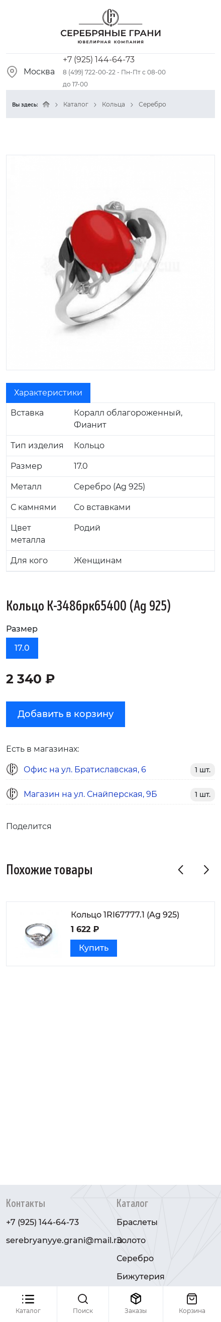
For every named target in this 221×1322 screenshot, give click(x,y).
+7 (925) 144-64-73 (99, 59)
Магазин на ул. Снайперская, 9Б (90, 794)
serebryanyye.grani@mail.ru (64, 1240)
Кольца (113, 104)
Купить (93, 948)
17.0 (22, 648)
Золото (131, 1240)
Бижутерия (141, 1276)
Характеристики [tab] (48, 392)
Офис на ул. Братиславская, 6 (85, 769)
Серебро (152, 104)
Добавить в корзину (66, 714)
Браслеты (137, 1222)
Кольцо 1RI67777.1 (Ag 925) (125, 915)
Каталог (75, 104)
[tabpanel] (110, 487)
